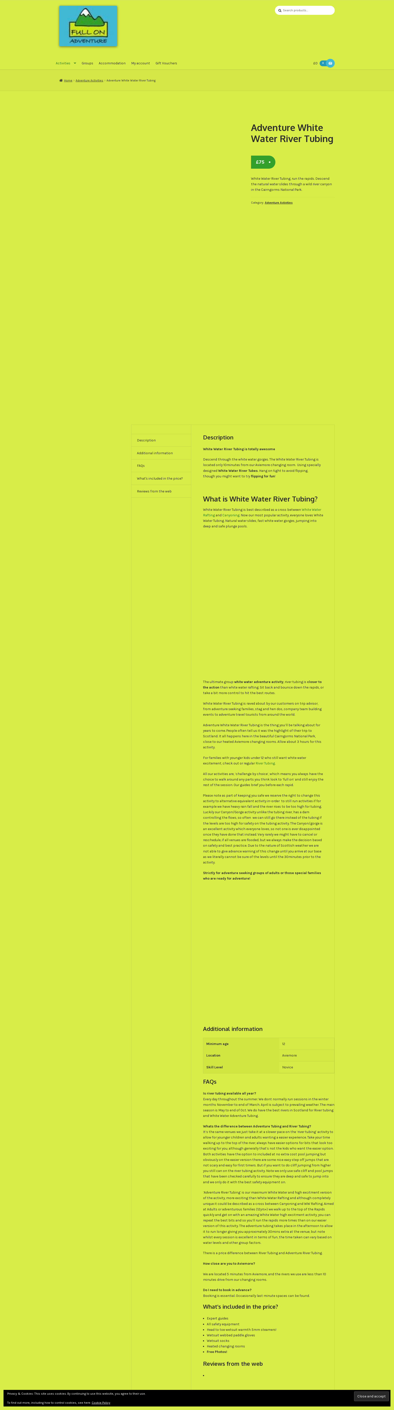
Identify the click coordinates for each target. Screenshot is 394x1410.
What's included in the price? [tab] (160, 479)
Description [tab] (146, 441)
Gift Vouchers (166, 64)
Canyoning (230, 516)
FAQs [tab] (141, 466)
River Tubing (265, 764)
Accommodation (112, 64)
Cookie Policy (101, 1402)
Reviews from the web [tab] (154, 491)
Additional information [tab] (155, 453)
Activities (63, 64)
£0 (321, 64)
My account (140, 64)
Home (68, 81)
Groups (87, 64)
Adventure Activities (89, 81)
